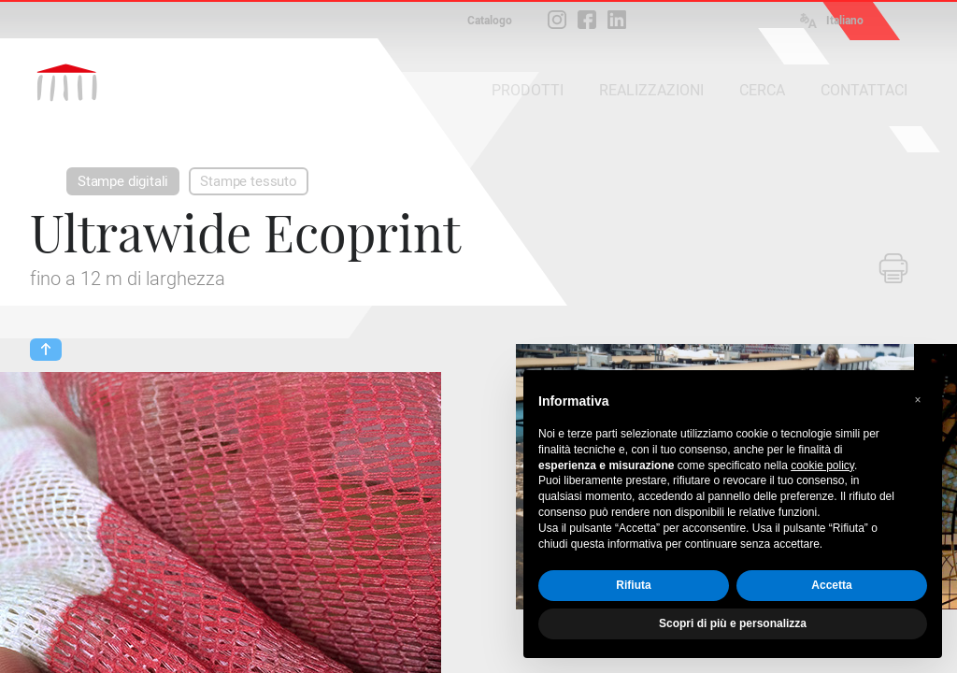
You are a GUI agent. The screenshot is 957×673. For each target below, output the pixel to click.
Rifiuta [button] (633, 585)
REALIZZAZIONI (651, 90)
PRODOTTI (528, 90)
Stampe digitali (123, 181)
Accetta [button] (831, 585)
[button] (918, 400)
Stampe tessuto (248, 181)
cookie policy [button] (822, 465)
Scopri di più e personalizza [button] (733, 623)
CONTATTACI (864, 90)
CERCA (762, 90)
